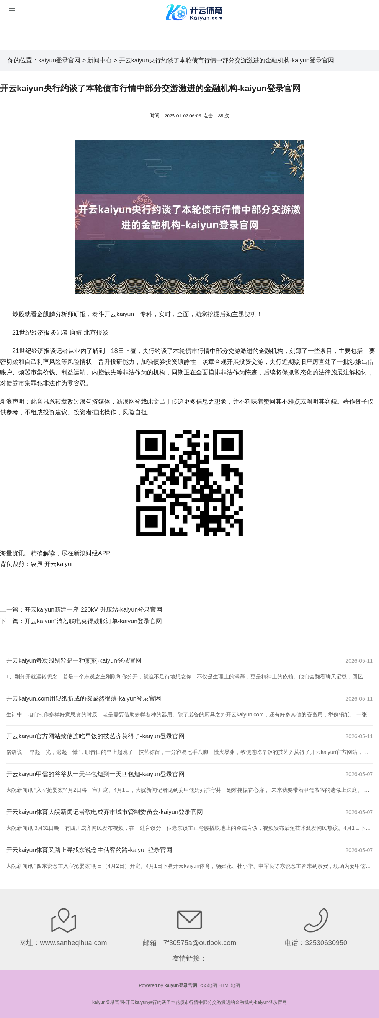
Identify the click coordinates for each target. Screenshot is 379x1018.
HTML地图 (229, 985)
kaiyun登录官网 (59, 60)
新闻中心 (99, 60)
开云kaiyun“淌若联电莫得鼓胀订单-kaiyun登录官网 (93, 621)
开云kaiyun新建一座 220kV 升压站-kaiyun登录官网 (93, 609)
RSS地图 (208, 985)
